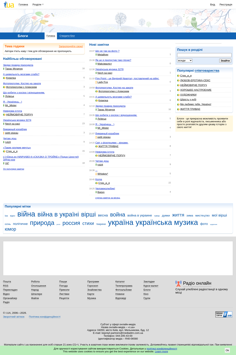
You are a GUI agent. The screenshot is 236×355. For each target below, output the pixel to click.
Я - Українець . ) (12, 101)
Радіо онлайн (197, 283)
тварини (101, 224)
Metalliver (102, 54)
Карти (90, 294)
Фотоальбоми (123, 289)
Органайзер (10, 298)
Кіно (145, 294)
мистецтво (202, 215)
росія (58, 224)
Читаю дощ (9, 138)
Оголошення (38, 285)
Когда (98, 179)
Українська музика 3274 (17, 120)
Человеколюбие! (105, 188)
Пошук (63, 281)
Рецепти (64, 298)
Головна (23, 4)
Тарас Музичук (13, 68)
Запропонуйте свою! (71, 46)
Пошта (7, 281)
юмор (10, 229)
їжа (6, 216)
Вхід (212, 4)
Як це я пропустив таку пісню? (113, 60)
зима (189, 215)
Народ (35, 289)
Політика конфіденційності (44, 316)
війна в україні (58, 214)
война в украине (139, 215)
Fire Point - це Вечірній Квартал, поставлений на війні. (127, 78)
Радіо (6, 302)
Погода (63, 285)
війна (26, 214)
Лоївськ (8, 96)
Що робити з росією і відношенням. (24, 92)
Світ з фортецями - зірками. (111, 142)
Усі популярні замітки (13, 169)
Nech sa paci (11, 123)
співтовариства (207, 70)
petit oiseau (10, 132)
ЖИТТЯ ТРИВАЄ (188, 109)
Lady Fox (101, 82)
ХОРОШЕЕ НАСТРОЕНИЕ (194, 89)
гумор (157, 216)
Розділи (37, 4)
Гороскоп (92, 285)
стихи (88, 223)
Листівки (64, 294)
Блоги (146, 289)
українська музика (167, 222)
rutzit (7, 142)
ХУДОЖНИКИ (186, 94)
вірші (88, 214)
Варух (100, 192)
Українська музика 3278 (109, 69)
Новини (119, 294)
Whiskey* (101, 173)
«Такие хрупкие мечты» (17, 147)
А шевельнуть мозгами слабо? (21, 74)
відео (12, 216)
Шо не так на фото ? (107, 50)
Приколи (64, 289)
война (117, 215)
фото (204, 224)
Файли (35, 298)
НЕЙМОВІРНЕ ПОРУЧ (192, 85)
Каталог (120, 281)
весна (103, 215)
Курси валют (150, 285)
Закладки (148, 281)
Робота (35, 281)
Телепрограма (123, 285)
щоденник (213, 224)
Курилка (9, 77)
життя (178, 214)
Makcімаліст (103, 63)
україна (120, 222)
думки (166, 215)
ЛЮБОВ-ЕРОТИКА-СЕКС (193, 80)
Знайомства (94, 289)
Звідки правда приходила (18, 65)
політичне (20, 224)
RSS (5, 285)
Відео (6, 294)
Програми (93, 281)
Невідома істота (12, 110)
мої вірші (219, 215)
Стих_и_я (184, 75)
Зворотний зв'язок (13, 316)
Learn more (161, 351)
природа (42, 222)
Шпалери (36, 294)
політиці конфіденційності (162, 348)
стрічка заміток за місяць (107, 198)
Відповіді (120, 298)
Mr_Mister (10, 105)
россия (71, 223)
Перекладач (10, 289)
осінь (8, 224)
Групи (146, 298)
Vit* (6, 163)
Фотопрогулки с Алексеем (20, 87)
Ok (227, 350)
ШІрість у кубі (186, 99)
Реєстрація (226, 4)
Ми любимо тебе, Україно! (194, 104)
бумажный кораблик (15, 129)
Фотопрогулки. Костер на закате (22, 83)
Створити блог (67, 36)
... (96, 170)
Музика (91, 298)
